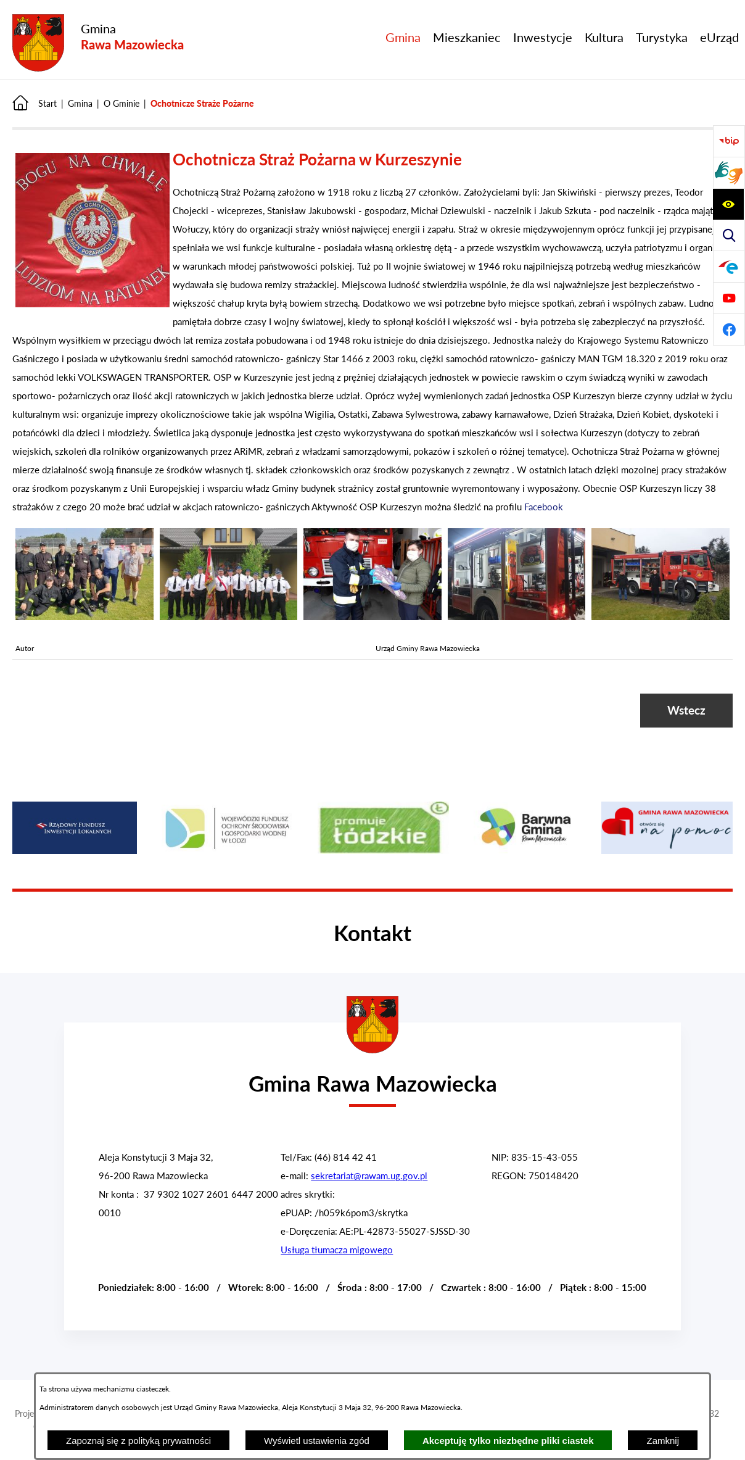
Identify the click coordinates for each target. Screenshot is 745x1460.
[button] (92, 303)
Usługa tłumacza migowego (337, 1249)
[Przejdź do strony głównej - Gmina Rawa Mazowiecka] (98, 43)
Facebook (543, 506)
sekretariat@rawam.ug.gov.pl (369, 1175)
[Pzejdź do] (729, 266)
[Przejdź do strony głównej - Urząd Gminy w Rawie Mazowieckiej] (372, 1075)
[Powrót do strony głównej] (34, 103)
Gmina (80, 103)
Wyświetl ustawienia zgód (316, 1440)
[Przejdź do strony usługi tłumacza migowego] (729, 172)
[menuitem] (403, 37)
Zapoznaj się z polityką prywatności (138, 1440)
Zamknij (662, 1440)
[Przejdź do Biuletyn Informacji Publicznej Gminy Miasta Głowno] (729, 141)
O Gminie (121, 103)
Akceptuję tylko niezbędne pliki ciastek (508, 1440)
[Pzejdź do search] (729, 235)
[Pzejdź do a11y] (728, 204)
